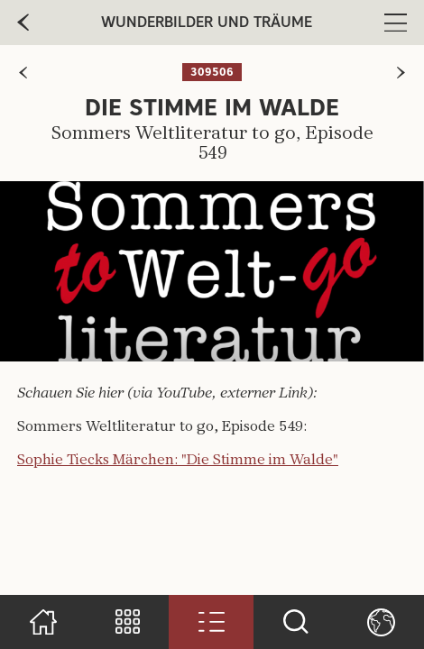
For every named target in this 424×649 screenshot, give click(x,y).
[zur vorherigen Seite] (23, 72)
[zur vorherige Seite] (23, 22)
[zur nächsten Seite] (401, 72)
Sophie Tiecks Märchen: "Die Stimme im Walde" (177, 460)
